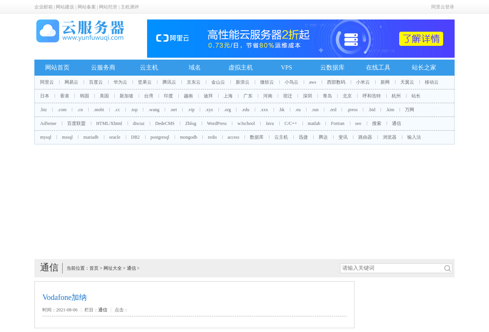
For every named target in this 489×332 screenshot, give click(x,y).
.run (315, 109)
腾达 (323, 137)
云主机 (149, 67)
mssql (67, 137)
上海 (228, 96)
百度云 (96, 82)
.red (332, 109)
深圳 (307, 96)
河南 (267, 96)
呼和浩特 (372, 96)
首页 (94, 268)
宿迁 (287, 96)
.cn (80, 109)
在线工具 (378, 67)
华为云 (120, 82)
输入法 (414, 137)
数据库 (257, 137)
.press (352, 109)
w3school (246, 123)
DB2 (135, 137)
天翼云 (407, 82)
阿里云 (47, 82)
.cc (117, 109)
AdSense (48, 123)
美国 (104, 96)
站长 (416, 96)
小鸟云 (291, 82)
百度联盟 (76, 123)
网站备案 (87, 7)
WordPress (217, 123)
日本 (44, 96)
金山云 (218, 82)
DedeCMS (165, 123)
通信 (396, 123)
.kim (390, 109)
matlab (314, 123)
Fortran (337, 123)
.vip (191, 109)
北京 (347, 96)
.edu (245, 109)
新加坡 (126, 96)
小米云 (363, 82)
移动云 (432, 82)
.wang (153, 109)
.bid (371, 109)
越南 (188, 96)
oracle (114, 137)
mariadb (90, 137)
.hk (282, 109)
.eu (298, 109)
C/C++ (291, 123)
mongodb (188, 137)
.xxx (264, 109)
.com (62, 109)
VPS (286, 67)
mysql (45, 137)
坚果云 (145, 82)
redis (212, 137)
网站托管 (108, 7)
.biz (43, 109)
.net (173, 109)
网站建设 (65, 7)
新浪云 (242, 82)
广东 (248, 96)
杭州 (396, 96)
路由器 (365, 137)
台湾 (148, 96)
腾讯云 (169, 82)
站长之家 (424, 67)
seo (358, 123)
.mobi (99, 109)
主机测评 (130, 7)
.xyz (209, 109)
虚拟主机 (240, 67)
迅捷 (303, 137)
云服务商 (103, 67)
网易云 (71, 82)
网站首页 (57, 67)
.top (134, 109)
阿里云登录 (442, 7)
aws (312, 82)
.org (227, 109)
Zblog (190, 123)
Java (270, 123)
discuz (139, 123)
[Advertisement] (244, 201)
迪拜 (208, 96)
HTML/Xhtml (109, 123)
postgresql (160, 137)
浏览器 (390, 137)
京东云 (194, 82)
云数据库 (332, 67)
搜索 (376, 123)
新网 (385, 82)
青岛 (327, 96)
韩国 (84, 96)
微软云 (267, 82)
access (234, 137)
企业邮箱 (43, 7)
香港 (64, 96)
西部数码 (336, 82)
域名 (195, 67)
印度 (168, 96)
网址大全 (113, 268)
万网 (409, 109)
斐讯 (343, 137)
